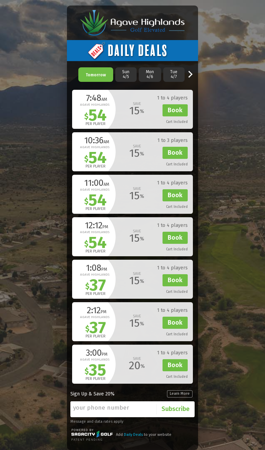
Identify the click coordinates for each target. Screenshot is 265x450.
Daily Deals (133, 434)
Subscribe (175, 409)
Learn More (180, 393)
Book (175, 110)
